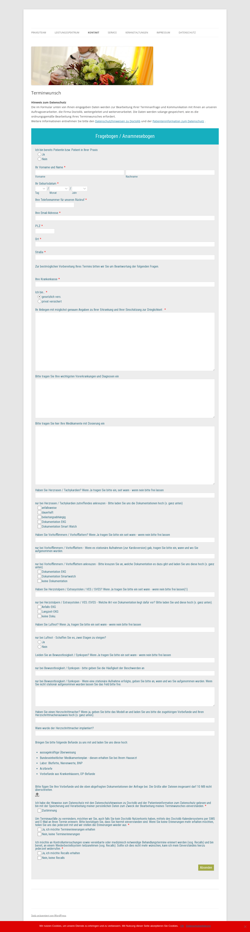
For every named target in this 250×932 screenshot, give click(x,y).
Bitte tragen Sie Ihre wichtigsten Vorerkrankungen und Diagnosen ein (77, 376)
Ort (37, 239)
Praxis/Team (38, 32)
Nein (42, 159)
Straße (39, 252)
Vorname (40, 176)
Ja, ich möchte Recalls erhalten (59, 853)
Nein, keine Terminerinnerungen (59, 834)
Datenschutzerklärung (198, 925)
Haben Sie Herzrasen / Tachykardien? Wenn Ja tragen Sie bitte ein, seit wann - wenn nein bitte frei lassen (99, 490)
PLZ (37, 226)
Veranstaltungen (136, 32)
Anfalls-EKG (47, 607)
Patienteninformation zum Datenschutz (178, 121)
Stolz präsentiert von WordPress (48, 915)
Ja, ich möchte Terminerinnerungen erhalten (66, 829)
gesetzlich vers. (49, 297)
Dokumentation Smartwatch (57, 576)
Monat (53, 192)
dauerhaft (45, 512)
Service (112, 32)
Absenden (206, 867)
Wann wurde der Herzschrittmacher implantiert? (64, 728)
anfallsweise (47, 508)
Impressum (163, 32)
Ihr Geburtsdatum (45, 183)
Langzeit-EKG (48, 611)
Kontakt (93, 32)
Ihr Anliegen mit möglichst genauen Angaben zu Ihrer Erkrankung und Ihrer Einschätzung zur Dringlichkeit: (99, 310)
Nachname (132, 176)
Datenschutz (187, 32)
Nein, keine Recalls (51, 858)
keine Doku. (47, 616)
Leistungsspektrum (67, 32)
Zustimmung (47, 810)
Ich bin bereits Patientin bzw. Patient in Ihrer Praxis (66, 150)
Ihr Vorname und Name (49, 167)
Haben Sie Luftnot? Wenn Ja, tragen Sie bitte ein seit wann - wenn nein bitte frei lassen (88, 624)
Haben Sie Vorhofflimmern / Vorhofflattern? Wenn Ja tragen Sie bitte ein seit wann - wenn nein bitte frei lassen (102, 535)
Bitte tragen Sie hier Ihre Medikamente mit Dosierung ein (69, 423)
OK (182, 925)
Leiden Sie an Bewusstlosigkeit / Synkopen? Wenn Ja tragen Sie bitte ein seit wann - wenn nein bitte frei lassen (103, 655)
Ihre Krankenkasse (46, 279)
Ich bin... (40, 292)
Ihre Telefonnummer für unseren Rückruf (59, 200)
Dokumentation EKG (52, 522)
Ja (41, 154)
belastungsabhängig (52, 517)
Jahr (74, 192)
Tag (37, 192)
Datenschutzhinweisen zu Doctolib (117, 121)
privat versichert (50, 301)
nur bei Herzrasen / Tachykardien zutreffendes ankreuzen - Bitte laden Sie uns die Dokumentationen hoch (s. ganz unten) (109, 503)
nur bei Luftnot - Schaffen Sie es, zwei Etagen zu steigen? (70, 637)
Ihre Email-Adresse (46, 213)
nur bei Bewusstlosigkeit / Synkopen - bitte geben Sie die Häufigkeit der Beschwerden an (89, 668)
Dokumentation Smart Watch (57, 526)
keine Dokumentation (52, 581)
